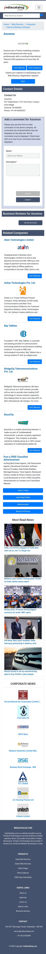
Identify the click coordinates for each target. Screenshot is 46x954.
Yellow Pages (23, 868)
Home (6, 24)
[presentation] (24, 184)
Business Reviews (23, 911)
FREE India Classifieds (23, 877)
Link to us (23, 902)
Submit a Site (23, 907)
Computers (31, 24)
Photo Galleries (23, 873)
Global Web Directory (23, 864)
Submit (28, 200)
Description (11, 162)
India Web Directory (23, 859)
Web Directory (17, 24)
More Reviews (30, 223)
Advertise (23, 898)
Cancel (28, 194)
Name (9, 151)
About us (23, 893)
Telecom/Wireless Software (18, 27)
